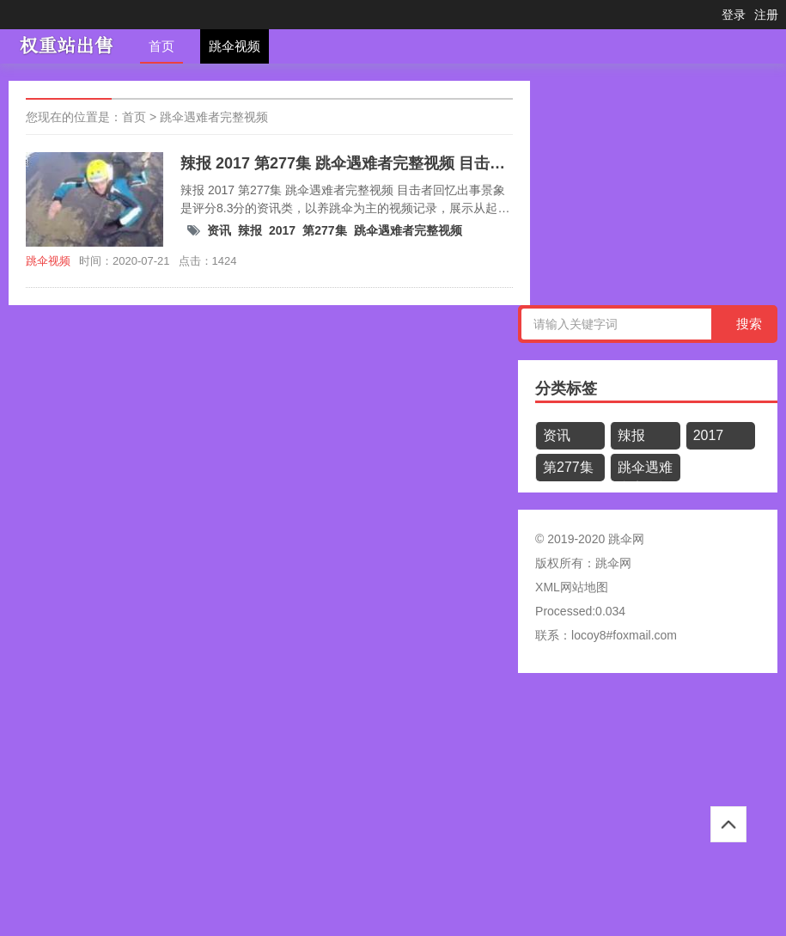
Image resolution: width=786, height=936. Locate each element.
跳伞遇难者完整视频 (214, 117)
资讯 (219, 230)
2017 (282, 230)
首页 (161, 46)
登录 (734, 14)
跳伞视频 (234, 46)
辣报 (250, 230)
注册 (766, 14)
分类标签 (566, 388)
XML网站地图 (571, 587)
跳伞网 (613, 563)
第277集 (324, 230)
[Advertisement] (393, 810)
